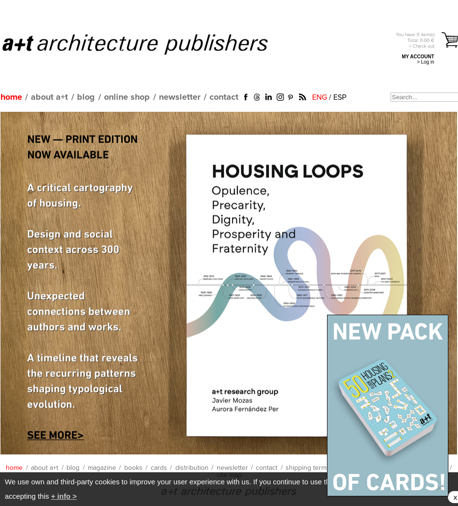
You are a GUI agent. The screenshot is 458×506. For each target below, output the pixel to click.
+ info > (64, 496)
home (11, 97)
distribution (192, 468)
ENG (319, 97)
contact (223, 97)
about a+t (49, 97)
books (133, 468)
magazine (102, 468)
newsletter (179, 97)
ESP (339, 97)
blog (86, 97)
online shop (127, 97)
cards (159, 468)
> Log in (425, 62)
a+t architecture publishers (147, 44)
